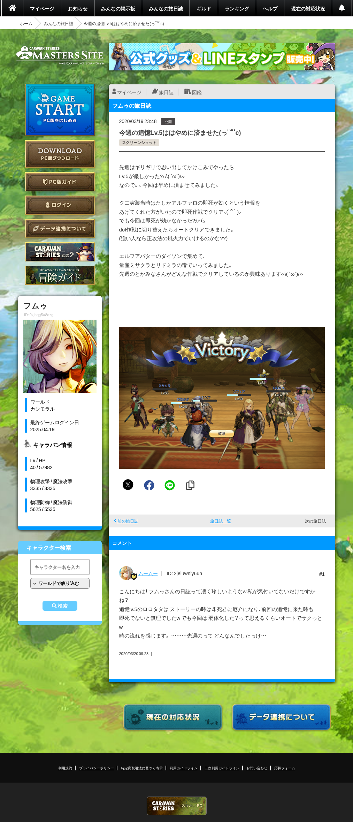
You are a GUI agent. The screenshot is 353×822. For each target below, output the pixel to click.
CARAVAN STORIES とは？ (60, 251)
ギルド (204, 8)
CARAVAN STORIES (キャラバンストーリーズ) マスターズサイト (60, 55)
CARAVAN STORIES (177, 806)
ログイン (60, 205)
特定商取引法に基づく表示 (142, 767)
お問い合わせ (256, 767)
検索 (63, 605)
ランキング (237, 8)
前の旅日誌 (127, 521)
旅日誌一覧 (220, 521)
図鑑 (197, 92)
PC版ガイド (60, 181)
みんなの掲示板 (118, 8)
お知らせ (77, 8)
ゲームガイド (60, 275)
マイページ (42, 8)
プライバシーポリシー (96, 767)
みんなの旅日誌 (166, 8)
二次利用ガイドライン (222, 767)
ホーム (26, 23)
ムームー (148, 573)
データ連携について (60, 228)
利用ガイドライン (184, 767)
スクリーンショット (139, 142)
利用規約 (65, 767)
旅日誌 (166, 92)
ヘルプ (270, 8)
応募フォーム (284, 767)
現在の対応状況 (308, 8)
